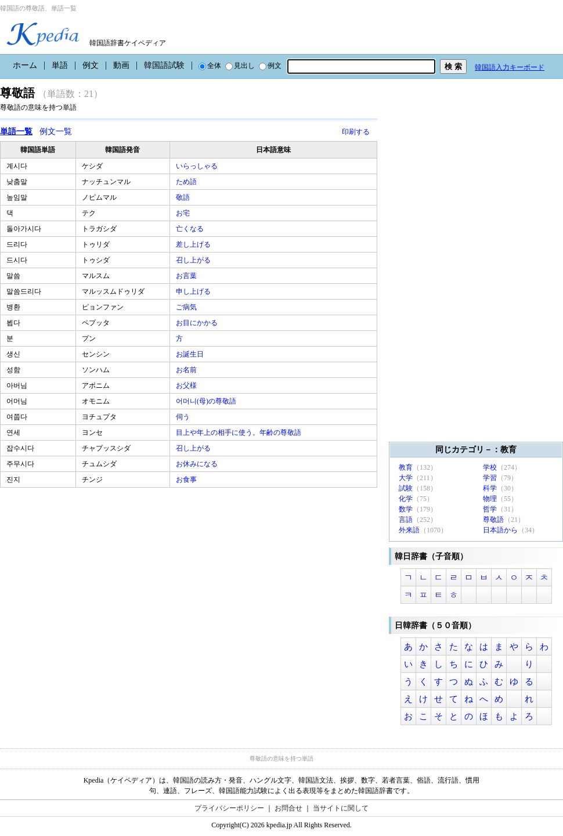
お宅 (184, 213)
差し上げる (194, 244)
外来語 (409, 530)
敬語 (184, 197)
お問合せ (288, 808)
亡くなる (190, 229)
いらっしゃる (197, 166)
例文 (90, 65)
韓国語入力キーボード (509, 67)
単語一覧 (16, 131)
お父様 (187, 385)
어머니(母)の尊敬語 (207, 401)
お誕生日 (190, 354)
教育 (406, 467)
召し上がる (194, 260)
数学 (406, 509)
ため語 (187, 182)
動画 (121, 65)
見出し (240, 66)
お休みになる (197, 464)
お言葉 (187, 276)
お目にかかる (197, 323)
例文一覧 (55, 131)
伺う (184, 417)
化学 (406, 499)
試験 (406, 488)
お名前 (187, 370)
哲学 (490, 509)
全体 (210, 66)
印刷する (356, 132)
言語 (406, 520)
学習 (490, 478)
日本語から (500, 530)
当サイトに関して (341, 808)
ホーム (25, 65)
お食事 (187, 479)
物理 (490, 499)
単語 (60, 65)
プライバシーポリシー (229, 808)
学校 (490, 467)
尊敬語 (493, 520)
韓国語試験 (164, 65)
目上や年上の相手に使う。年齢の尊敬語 (239, 432)
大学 (406, 478)
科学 (490, 488)
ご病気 (187, 307)
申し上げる (194, 291)
